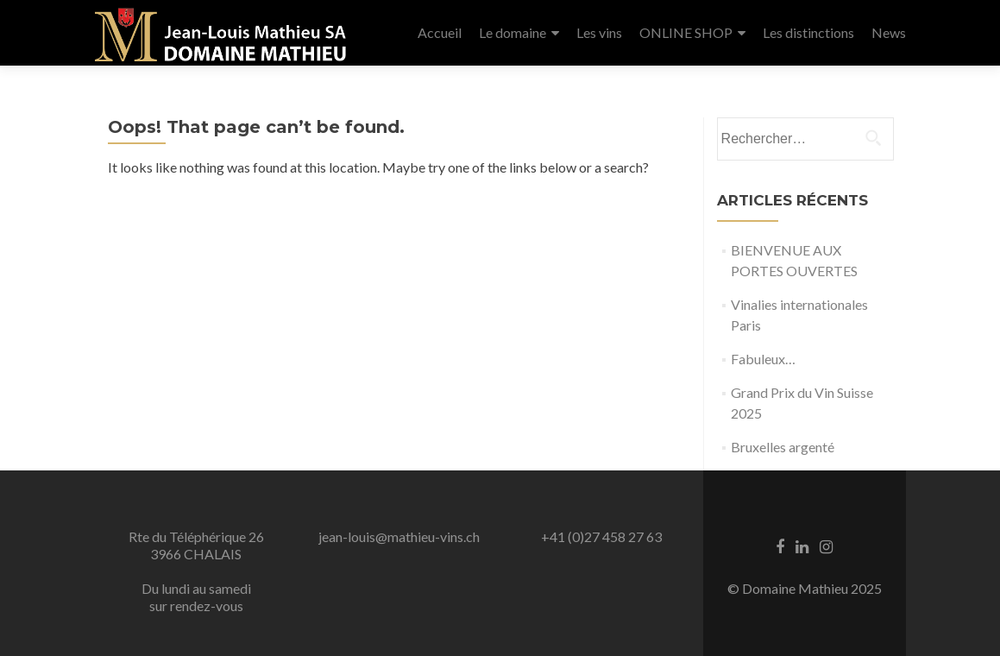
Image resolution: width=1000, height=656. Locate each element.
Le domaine (512, 32)
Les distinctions (808, 32)
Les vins (599, 32)
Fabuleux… (763, 358)
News (888, 32)
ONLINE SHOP (686, 32)
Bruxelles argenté (782, 446)
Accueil (440, 32)
